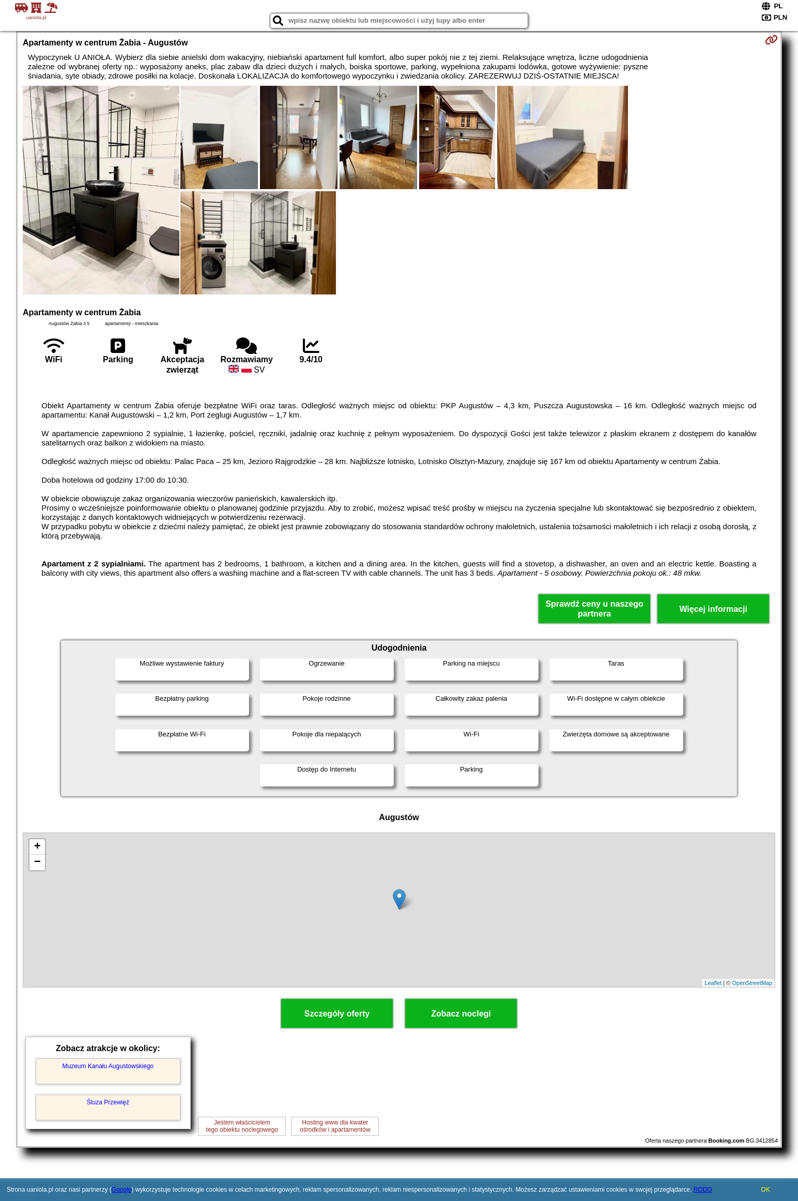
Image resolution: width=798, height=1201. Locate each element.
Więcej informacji (713, 609)
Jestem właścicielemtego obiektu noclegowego (242, 1126)
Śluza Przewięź (108, 1102)
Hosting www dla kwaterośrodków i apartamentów (335, 1126)
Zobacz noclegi (461, 1013)
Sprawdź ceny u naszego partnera (594, 608)
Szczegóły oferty (337, 1013)
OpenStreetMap (752, 983)
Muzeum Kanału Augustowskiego (108, 1066)
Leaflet (713, 983)
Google (122, 1189)
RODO (703, 1189)
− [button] (37, 862)
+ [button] (37, 847)
